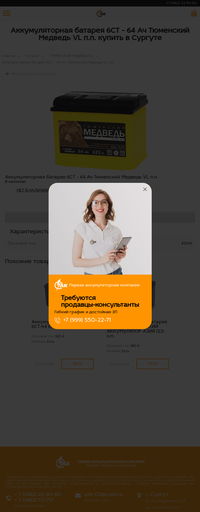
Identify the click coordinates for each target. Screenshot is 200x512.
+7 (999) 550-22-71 (87, 320)
